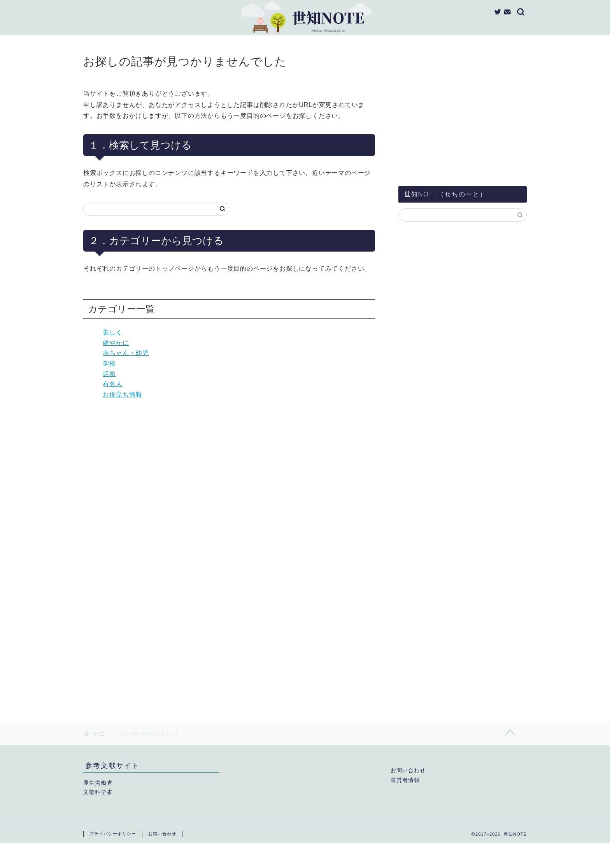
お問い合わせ (408, 770)
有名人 (113, 384)
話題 (109, 374)
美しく (113, 332)
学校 (109, 363)
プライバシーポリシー (112, 833)
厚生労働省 (97, 783)
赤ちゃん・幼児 (126, 353)
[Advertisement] (462, 112)
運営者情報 (405, 780)
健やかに (116, 342)
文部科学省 (97, 792)
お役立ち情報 (122, 394)
